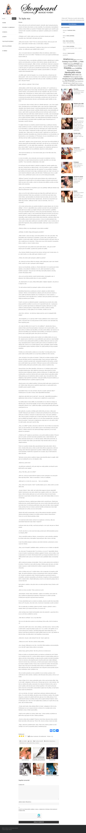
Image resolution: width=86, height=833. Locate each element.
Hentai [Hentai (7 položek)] (80, 64)
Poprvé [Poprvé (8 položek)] (80, 76)
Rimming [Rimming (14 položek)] (71, 79)
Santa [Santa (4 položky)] (63, 81)
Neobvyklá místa (31, 743)
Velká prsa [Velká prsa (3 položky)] (67, 85)
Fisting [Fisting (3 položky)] (78, 61)
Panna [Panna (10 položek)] (72, 76)
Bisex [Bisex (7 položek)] (75, 59)
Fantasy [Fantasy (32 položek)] (65, 62)
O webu (4, 50)
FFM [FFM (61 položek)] (75, 61)
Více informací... (73, 24)
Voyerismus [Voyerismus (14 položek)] (80, 85)
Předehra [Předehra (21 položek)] (65, 79)
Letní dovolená (25, 753)
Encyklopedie (7, 46)
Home (4, 22)
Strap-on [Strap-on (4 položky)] (77, 83)
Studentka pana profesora (38, 753)
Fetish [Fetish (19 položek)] (70, 61)
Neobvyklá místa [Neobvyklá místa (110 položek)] (73, 72)
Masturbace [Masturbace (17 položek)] (71, 70)
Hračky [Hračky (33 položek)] (70, 66)
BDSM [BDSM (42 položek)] (70, 59)
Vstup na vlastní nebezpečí (52, 769)
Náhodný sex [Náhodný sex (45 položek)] (69, 75)
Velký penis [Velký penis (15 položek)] (73, 85)
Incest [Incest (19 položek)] (80, 66)
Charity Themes (8, 829)
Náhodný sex (23, 743)
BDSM (47, 741)
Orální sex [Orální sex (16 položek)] (78, 75)
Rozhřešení (25, 769)
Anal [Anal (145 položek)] (65, 59)
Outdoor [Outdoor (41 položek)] (66, 77)
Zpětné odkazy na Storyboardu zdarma (10, 828)
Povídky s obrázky (8, 27)
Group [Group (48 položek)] (76, 64)
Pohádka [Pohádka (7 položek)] (76, 76)
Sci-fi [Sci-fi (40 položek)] (67, 81)
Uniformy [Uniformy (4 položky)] (63, 85)
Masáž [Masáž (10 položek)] (77, 70)
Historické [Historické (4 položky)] (66, 66)
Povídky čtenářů (39, 741)
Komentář (21, 784)
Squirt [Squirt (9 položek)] (73, 83)
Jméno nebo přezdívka (25, 802)
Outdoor (37, 743)
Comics (4, 32)
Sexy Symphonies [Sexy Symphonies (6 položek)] (79, 81)
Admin (30, 741)
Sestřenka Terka (71, 30)
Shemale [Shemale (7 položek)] (65, 83)
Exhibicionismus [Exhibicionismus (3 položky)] (79, 59)
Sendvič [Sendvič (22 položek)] (72, 81)
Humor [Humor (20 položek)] (75, 66)
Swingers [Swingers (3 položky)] (81, 83)
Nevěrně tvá (52, 753)
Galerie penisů (70, 53)
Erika (64, 41)
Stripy (4, 36)
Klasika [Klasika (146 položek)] (67, 68)
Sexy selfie (39, 769)
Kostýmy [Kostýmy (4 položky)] (73, 68)
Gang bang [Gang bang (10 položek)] (70, 64)
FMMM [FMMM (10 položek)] (65, 64)
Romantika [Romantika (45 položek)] (79, 79)
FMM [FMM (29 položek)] (81, 61)
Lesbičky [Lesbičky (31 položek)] (78, 68)
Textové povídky (7, 41)
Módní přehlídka (70, 35)
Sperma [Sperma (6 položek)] (70, 83)
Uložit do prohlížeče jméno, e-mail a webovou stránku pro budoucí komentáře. (38, 810)
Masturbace (52, 741)
